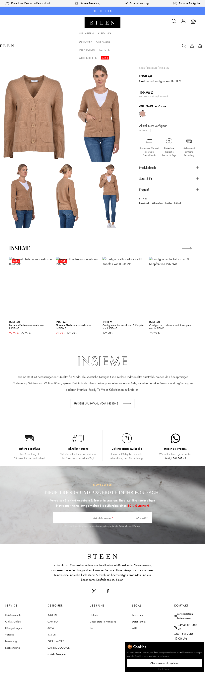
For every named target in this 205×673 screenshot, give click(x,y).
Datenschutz (138, 597)
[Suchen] (174, 22)
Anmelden (142, 493)
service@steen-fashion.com (185, 591)
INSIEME (146, 51)
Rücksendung (12, 623)
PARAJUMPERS (55, 616)
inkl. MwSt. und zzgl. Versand (153, 71)
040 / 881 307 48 (175, 433)
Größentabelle (13, 590)
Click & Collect (13, 597)
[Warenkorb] (194, 21)
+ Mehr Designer (56, 629)
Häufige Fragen (13, 603)
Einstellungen (164, 669)
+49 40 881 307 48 (187, 603)
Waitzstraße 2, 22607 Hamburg (186, 633)
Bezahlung (11, 616)
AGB (134, 603)
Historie (94, 590)
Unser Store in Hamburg (103, 597)
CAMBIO (52, 597)
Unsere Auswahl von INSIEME (96, 379)
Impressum (138, 590)
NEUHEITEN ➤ (103, 11)
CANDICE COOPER (58, 623)
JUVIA (50, 603)
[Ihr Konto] (183, 22)
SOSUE (51, 610)
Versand (9, 610)
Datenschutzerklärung (129, 501)
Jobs (92, 603)
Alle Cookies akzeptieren (164, 663)
